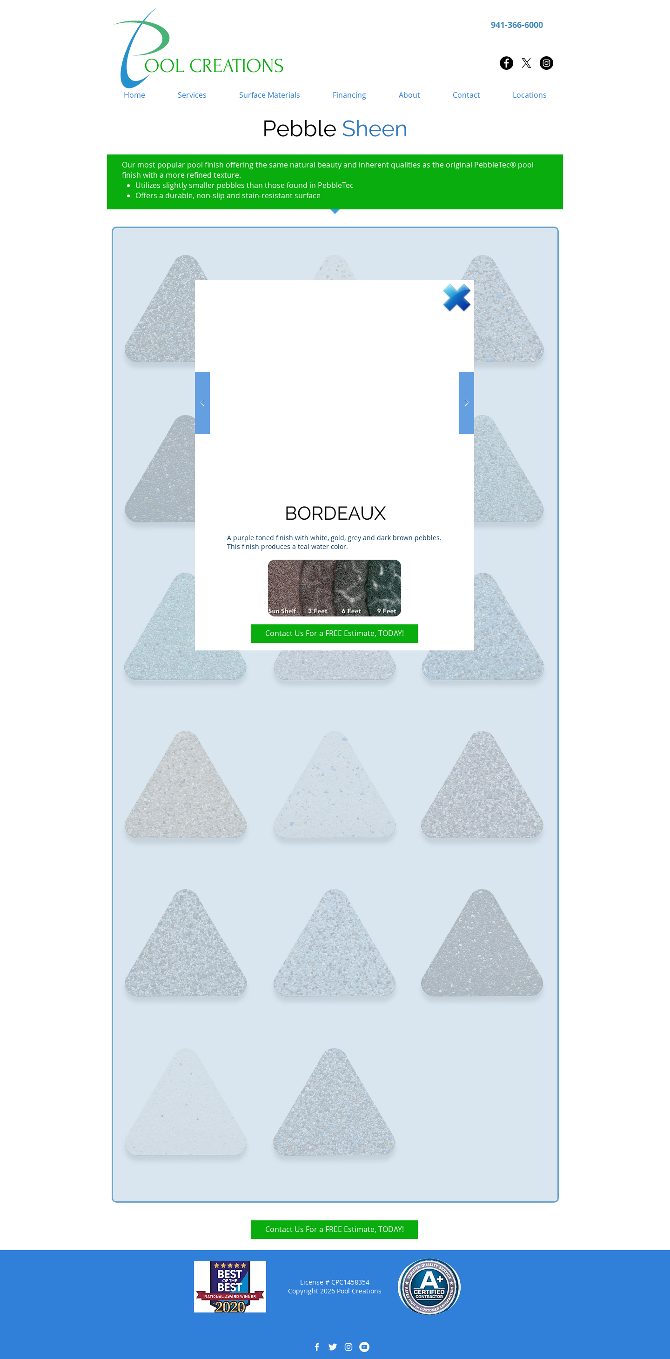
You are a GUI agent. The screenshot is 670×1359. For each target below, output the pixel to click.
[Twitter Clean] (333, 1347)
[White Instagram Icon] (348, 1347)
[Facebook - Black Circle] (506, 63)
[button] (192, 95)
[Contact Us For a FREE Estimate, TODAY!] (334, 633)
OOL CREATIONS (214, 66)
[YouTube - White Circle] (364, 1347)
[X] (526, 63)
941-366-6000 (517, 25)
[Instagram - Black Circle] (546, 63)
